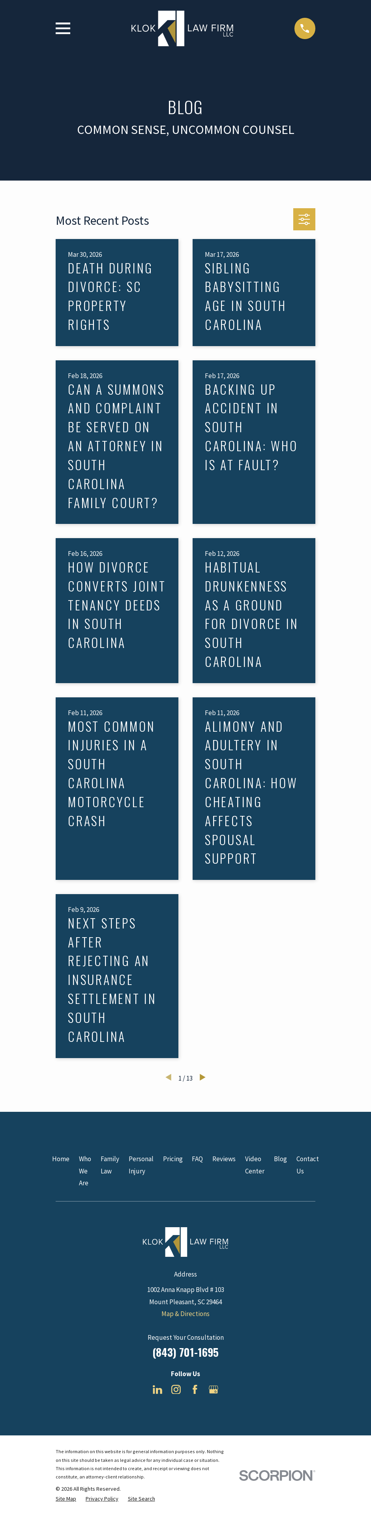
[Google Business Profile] (213, 1389)
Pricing (173, 1158)
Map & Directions (185, 1313)
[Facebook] (195, 1389)
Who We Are (85, 1170)
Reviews (224, 1158)
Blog (280, 1158)
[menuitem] (66, 1499)
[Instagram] (176, 1389)
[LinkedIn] (157, 1389)
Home (60, 1158)
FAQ (197, 1158)
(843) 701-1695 (185, 1352)
